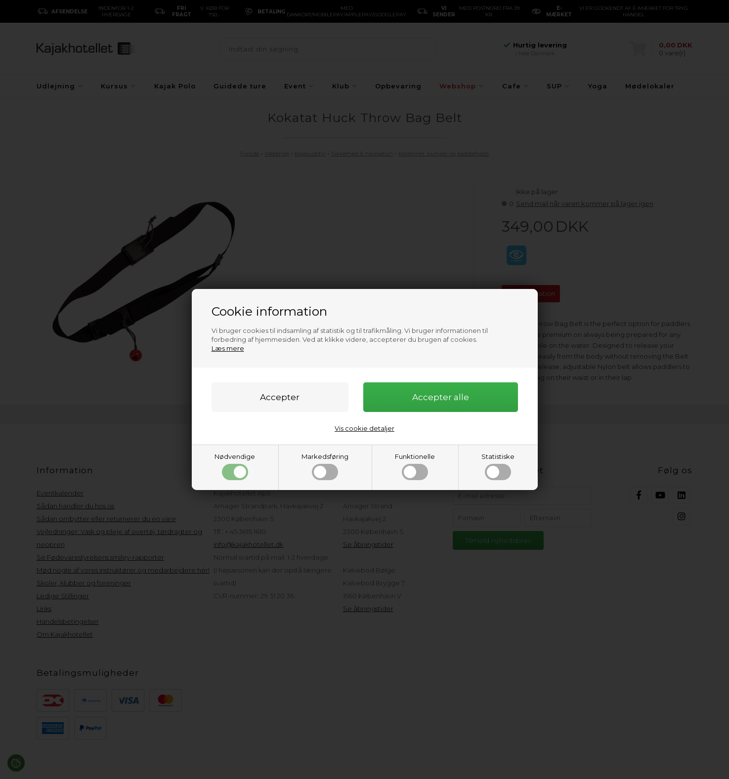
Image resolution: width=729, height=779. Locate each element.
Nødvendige (234, 466)
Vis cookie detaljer (364, 428)
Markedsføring (324, 466)
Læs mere (228, 348)
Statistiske (498, 466)
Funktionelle (415, 466)
